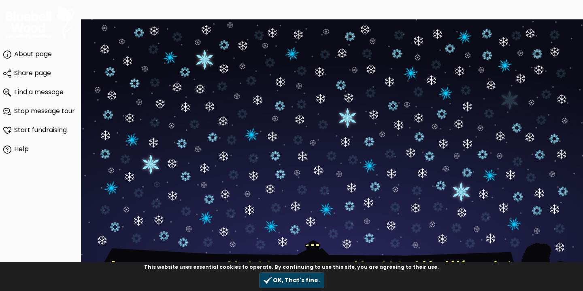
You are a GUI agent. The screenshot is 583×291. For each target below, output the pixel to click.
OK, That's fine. (292, 280)
